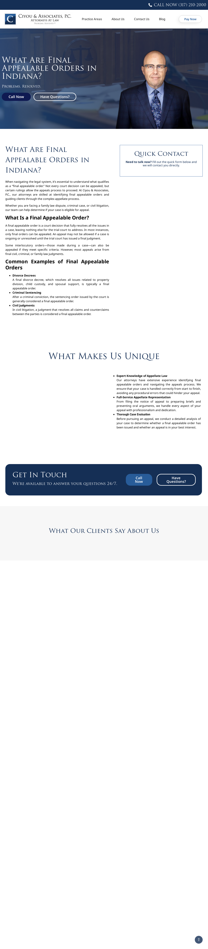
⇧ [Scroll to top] (198, 939)
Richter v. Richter (96, 768)
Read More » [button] (22, 700)
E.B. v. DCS (88, 719)
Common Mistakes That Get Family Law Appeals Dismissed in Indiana (36, 886)
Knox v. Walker (158, 744)
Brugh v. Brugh (93, 691)
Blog (162, 19)
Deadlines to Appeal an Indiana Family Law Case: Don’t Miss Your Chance (100, 938)
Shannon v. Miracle (163, 768)
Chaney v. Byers (158, 691)
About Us (118, 19)
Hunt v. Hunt (91, 744)
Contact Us (141, 19)
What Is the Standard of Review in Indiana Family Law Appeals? (169, 882)
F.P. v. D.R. (153, 719)
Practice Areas (92, 19)
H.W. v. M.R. (24, 744)
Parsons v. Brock (29, 768)
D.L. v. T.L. (22, 719)
